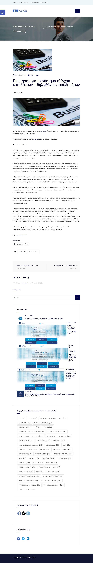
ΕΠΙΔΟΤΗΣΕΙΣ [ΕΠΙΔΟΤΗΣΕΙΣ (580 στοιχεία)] (59, 441)
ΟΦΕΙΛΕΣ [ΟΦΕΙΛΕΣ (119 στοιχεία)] (34, 458)
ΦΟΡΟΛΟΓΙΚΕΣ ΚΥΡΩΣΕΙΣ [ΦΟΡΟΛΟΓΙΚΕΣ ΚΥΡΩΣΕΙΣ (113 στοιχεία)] (53, 476)
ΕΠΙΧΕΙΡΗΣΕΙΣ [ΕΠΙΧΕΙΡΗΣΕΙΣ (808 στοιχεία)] (52, 445)
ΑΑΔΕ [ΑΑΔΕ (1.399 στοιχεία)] (33, 418)
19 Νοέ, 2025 (29, 316)
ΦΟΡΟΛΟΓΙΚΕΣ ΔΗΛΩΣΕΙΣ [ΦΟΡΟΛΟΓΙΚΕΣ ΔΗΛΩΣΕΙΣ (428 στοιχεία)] (29, 476)
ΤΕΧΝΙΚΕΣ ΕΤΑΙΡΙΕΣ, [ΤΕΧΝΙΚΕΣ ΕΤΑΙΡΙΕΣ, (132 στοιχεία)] (27, 467)
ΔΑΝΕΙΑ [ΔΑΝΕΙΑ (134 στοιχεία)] (47, 427)
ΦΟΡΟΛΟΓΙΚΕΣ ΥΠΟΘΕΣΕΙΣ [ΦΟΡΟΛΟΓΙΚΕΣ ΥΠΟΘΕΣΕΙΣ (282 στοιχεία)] (29, 485)
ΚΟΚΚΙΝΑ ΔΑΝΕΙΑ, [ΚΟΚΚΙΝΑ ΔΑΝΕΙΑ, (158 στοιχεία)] (43, 454)
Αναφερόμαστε (17, 145)
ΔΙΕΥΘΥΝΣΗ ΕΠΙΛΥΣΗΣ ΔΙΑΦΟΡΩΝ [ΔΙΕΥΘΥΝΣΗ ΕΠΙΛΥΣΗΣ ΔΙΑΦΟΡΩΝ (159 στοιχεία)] (31, 432)
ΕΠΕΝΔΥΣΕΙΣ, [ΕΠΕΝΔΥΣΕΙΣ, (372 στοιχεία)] (43, 441)
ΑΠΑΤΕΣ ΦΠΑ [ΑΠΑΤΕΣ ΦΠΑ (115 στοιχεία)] (25, 423)
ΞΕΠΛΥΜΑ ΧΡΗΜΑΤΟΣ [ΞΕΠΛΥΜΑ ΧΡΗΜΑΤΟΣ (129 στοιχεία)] (63, 454)
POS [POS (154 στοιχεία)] (22, 418)
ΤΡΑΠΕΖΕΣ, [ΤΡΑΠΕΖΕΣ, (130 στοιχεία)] (44, 467)
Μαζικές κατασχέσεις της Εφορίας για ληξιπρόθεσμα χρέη (71, 329)
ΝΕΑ (31, 75)
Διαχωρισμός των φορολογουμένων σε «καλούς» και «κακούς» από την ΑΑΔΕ (70, 375)
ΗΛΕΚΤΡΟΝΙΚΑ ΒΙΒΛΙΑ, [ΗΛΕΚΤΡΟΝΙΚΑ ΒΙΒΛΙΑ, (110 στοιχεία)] (62, 449)
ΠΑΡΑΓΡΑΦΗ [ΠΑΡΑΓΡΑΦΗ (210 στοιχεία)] (48, 458)
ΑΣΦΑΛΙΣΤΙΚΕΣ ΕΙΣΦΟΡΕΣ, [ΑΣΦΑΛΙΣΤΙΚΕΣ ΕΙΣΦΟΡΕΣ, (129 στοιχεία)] (29, 427)
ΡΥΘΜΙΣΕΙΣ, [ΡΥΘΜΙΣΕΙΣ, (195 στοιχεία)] (24, 463)
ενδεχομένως (37, 139)
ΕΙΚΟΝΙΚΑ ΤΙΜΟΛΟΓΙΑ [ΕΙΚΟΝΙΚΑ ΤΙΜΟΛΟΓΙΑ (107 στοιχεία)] (57, 432)
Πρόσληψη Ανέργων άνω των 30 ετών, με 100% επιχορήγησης (44, 319)
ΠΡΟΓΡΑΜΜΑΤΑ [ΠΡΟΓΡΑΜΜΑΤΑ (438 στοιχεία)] (64, 458)
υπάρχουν (43, 131)
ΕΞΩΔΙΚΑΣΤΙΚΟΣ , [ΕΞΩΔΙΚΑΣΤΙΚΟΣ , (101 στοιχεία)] (26, 441)
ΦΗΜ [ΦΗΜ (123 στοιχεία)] (56, 467)
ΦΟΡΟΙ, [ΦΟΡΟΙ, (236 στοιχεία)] (40, 472)
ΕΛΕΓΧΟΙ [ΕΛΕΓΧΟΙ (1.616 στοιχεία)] (24, 436)
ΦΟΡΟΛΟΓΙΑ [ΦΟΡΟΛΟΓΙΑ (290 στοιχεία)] (54, 472)
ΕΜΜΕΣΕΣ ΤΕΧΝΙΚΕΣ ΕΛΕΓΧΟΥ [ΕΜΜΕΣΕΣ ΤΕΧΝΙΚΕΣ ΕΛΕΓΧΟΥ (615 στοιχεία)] (58, 436)
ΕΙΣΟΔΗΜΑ (22, 251)
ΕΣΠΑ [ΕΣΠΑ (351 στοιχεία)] (22, 449)
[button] (2, 12)
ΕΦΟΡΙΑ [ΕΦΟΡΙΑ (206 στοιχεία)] (44, 449)
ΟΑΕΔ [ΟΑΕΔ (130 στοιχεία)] (22, 458)
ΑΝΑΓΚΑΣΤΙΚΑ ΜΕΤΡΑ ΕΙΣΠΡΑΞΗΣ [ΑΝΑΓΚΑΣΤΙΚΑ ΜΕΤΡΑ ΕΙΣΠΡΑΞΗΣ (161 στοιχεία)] (53, 418)
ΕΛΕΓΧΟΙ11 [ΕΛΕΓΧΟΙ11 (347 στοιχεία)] (37, 436)
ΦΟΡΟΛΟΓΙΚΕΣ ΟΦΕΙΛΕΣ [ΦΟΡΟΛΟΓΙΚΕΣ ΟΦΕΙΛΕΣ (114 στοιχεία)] (28, 481)
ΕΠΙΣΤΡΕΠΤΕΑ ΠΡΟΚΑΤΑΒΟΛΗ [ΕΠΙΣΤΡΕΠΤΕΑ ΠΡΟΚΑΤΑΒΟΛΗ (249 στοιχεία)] (31, 445)
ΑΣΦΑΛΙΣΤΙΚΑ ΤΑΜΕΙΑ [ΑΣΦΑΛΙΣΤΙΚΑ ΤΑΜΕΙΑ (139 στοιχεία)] (43, 423)
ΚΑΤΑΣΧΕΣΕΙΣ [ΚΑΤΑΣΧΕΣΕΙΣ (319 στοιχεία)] (25, 454)
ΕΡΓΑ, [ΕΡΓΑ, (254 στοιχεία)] (66, 445)
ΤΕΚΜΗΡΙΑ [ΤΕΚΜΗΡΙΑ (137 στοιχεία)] (51, 463)
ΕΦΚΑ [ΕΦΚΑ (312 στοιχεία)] (33, 449)
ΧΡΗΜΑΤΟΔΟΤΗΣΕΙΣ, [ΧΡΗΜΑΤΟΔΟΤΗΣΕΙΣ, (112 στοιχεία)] (27, 489)
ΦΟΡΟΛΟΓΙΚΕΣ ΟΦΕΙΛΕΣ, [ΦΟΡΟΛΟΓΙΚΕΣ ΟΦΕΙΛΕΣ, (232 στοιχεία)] (51, 481)
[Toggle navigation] (77, 11)
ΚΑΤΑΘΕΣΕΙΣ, (33, 251)
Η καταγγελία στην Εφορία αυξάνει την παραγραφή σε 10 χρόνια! (72, 355)
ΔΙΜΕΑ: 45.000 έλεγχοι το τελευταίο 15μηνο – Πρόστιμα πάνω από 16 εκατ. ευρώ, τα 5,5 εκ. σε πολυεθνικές (49, 395)
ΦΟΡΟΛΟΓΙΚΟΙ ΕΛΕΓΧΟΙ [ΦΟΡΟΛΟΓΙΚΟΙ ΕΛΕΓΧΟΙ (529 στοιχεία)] (53, 485)
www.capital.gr (22, 235)
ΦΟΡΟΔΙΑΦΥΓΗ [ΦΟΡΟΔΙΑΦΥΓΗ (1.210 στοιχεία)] (25, 472)
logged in (25, 283)
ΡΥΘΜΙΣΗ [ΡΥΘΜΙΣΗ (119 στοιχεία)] (38, 463)
